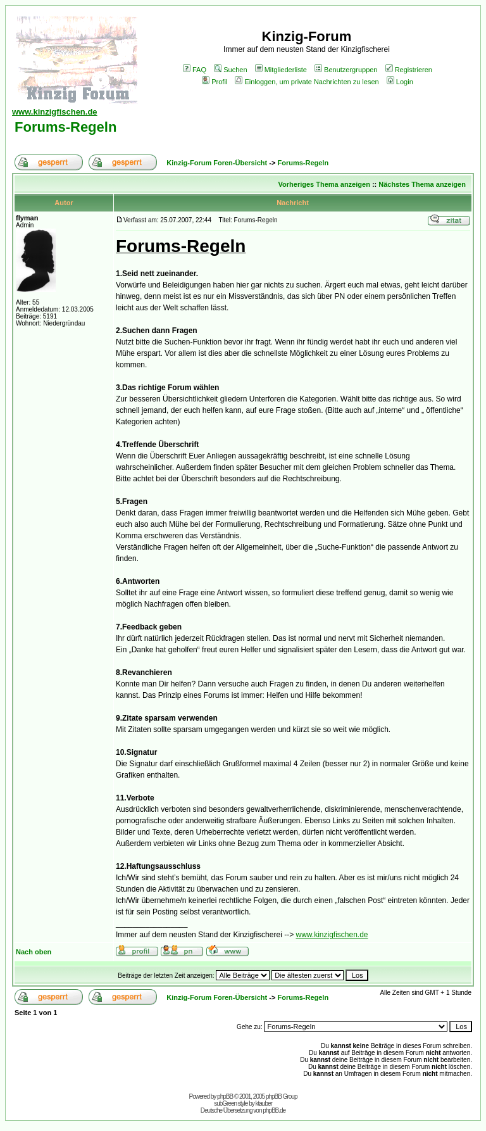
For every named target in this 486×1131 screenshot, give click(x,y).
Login (400, 81)
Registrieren (408, 69)
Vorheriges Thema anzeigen (324, 184)
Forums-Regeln (65, 127)
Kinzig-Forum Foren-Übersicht (216, 163)
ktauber (264, 1103)
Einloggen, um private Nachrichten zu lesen (306, 81)
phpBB (225, 1096)
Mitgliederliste (281, 69)
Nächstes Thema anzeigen (422, 184)
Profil (214, 81)
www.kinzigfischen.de (332, 934)
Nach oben (33, 952)
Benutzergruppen (346, 69)
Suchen (230, 69)
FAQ (194, 69)
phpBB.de (274, 1110)
